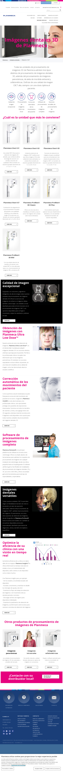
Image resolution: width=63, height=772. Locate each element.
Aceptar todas (38, 768)
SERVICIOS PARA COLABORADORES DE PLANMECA (37, 734)
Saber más (9, 171)
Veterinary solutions (53, 723)
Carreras (35, 724)
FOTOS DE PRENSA (22, 724)
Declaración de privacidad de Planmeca (24, 740)
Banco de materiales (24, 7)
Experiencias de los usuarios (51, 17)
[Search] (60, 10)
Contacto (32, 7)
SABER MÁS (29, 170)
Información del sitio (8, 742)
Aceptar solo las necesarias (53, 768)
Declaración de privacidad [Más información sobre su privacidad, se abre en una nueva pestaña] (18, 765)
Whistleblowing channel (40, 740)
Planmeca (5, 60)
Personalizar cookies (52, 740)
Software (39, 17)
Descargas (35, 726)
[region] (31, 763)
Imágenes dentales (42, 20)
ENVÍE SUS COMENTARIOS (24, 705)
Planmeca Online (52, 725)
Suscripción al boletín (23, 726)
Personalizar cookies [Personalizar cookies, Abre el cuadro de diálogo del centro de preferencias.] (7, 768)
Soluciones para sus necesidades (50, 22)
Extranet (56, 2)
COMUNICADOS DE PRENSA (24, 722)
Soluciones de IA (31, 15)
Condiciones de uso (8, 740)
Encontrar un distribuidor (47, 676)
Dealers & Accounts (53, 15)
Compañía (8, 7)
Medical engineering (46, 2)
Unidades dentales (53, 20)
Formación (37, 7)
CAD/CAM (32, 17)
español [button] (37, 3)
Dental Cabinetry (41, 15)
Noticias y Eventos (15, 7)
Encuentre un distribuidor (8, 706)
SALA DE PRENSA (39, 705)
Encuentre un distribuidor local (51, 7)
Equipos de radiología (53, 718)
